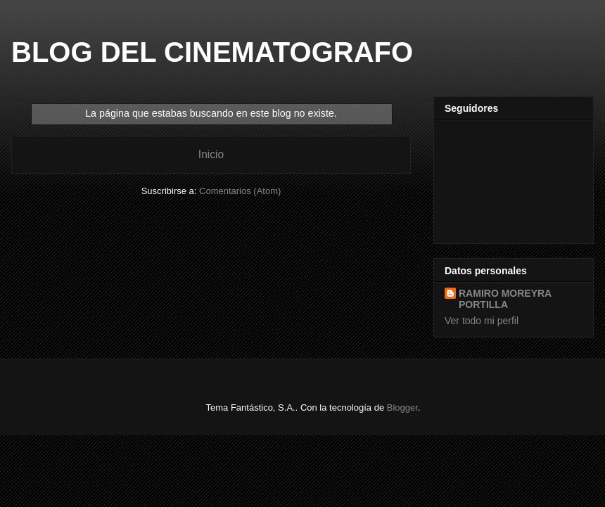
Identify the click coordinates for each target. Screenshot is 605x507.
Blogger (402, 407)
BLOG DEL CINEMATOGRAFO (212, 52)
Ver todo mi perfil (481, 320)
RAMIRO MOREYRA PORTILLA (505, 299)
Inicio (211, 154)
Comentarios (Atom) (240, 191)
